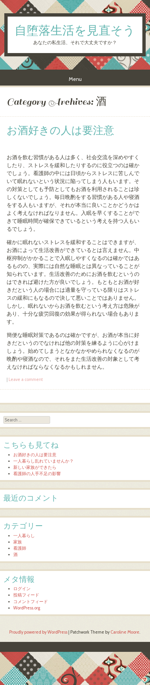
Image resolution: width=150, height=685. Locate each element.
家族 (17, 541)
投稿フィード (26, 594)
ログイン (22, 588)
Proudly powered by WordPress (38, 632)
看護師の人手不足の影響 (37, 473)
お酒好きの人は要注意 (60, 131)
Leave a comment (26, 379)
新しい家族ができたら (34, 467)
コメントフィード (30, 601)
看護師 (19, 548)
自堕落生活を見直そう (75, 31)
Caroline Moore (125, 632)
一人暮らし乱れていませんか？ (43, 461)
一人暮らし (24, 535)
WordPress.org (26, 607)
